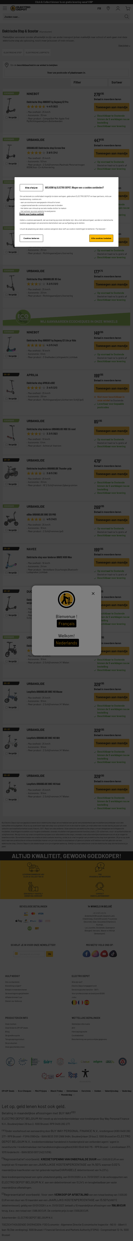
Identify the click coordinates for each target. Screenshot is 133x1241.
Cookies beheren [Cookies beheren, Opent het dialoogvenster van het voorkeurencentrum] (31, 238)
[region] (66, 212)
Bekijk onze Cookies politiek (31, 214)
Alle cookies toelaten (101, 238)
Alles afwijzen (31, 187)
